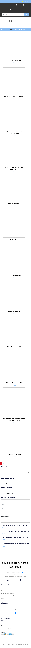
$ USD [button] (26, 1)
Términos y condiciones (7, 593)
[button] (22, 1)
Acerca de (4, 591)
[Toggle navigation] (22, 21)
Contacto (3, 598)
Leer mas (21, 572)
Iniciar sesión (14, 10)
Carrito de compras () (14, 5)
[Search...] (13, 14)
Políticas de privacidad (7, 596)
